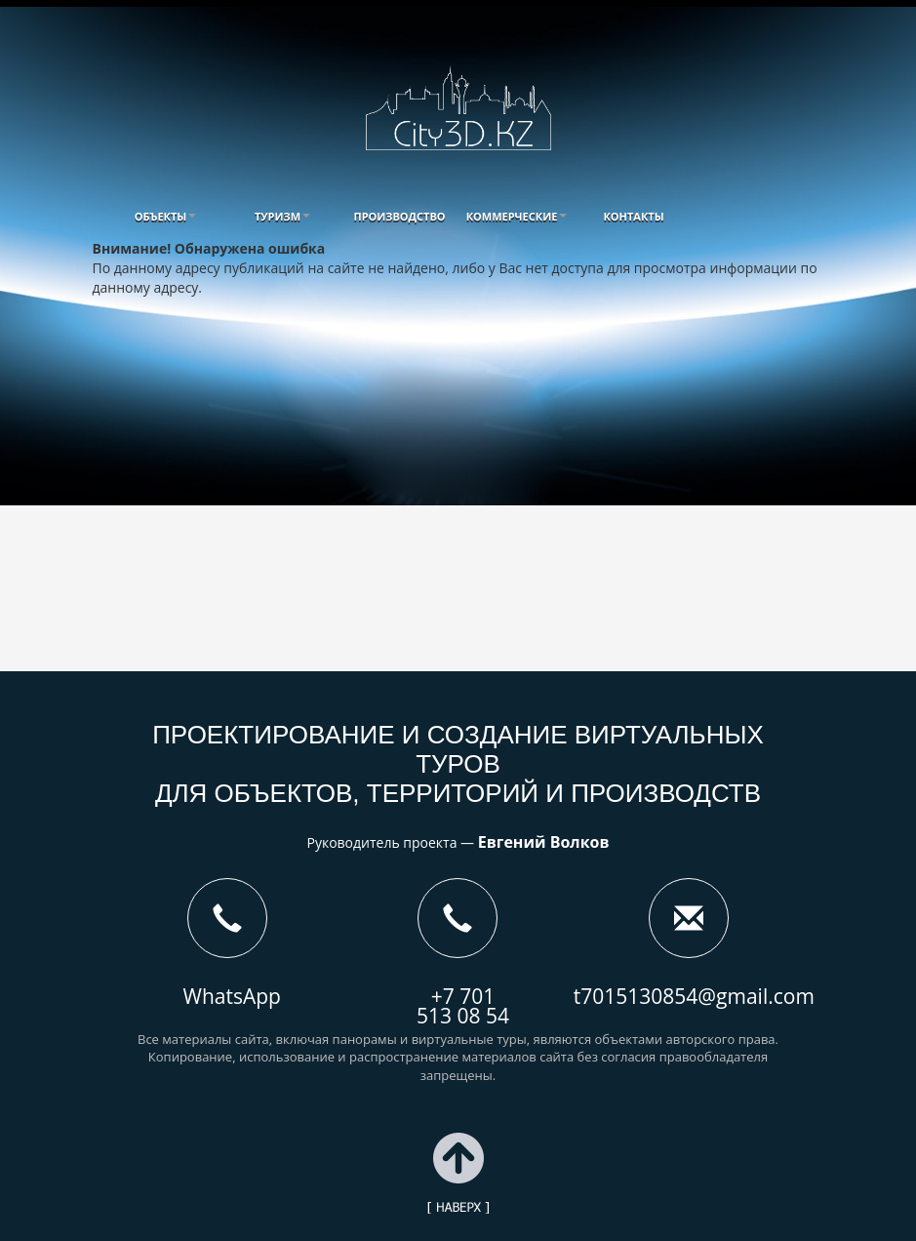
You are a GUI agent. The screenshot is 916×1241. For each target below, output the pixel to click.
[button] (165, 216)
